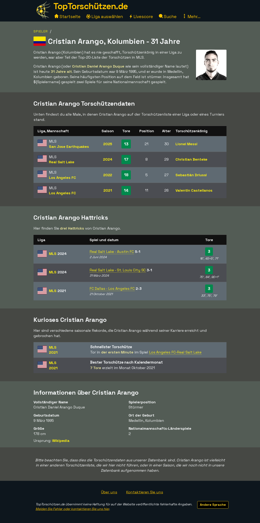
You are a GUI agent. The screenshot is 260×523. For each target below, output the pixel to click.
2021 (107, 190)
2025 (107, 144)
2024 (107, 159)
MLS (58, 253)
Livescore (141, 16)
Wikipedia (60, 440)
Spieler (41, 31)
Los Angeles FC (62, 177)
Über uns (109, 492)
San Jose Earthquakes (69, 146)
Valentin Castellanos (194, 190)
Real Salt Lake (61, 162)
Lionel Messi (186, 144)
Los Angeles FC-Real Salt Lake (175, 352)
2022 (107, 175)
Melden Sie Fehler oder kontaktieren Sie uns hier (72, 509)
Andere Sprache (213, 505)
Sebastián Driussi (191, 175)
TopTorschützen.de (90, 6)
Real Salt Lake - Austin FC (112, 251)
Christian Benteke (191, 159)
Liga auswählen (104, 16)
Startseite (67, 16)
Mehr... (191, 16)
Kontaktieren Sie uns (144, 492)
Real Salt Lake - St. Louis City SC (118, 270)
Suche (168, 16)
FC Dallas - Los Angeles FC (112, 288)
